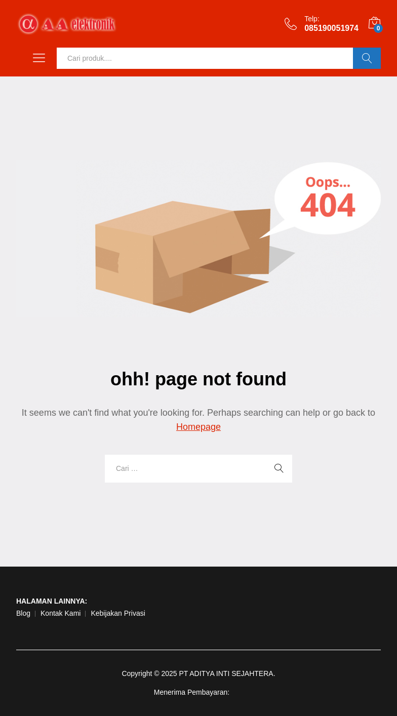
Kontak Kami (61, 613)
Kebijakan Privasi (118, 613)
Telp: (312, 19)
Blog (23, 613)
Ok (367, 58)
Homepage (198, 427)
